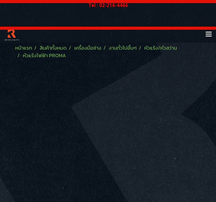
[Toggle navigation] (208, 34)
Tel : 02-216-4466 (108, 5)
